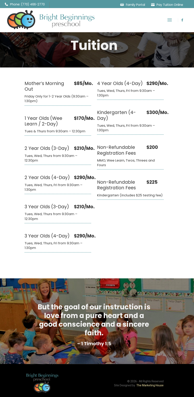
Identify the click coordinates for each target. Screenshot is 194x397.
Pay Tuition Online (170, 5)
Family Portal (135, 5)
